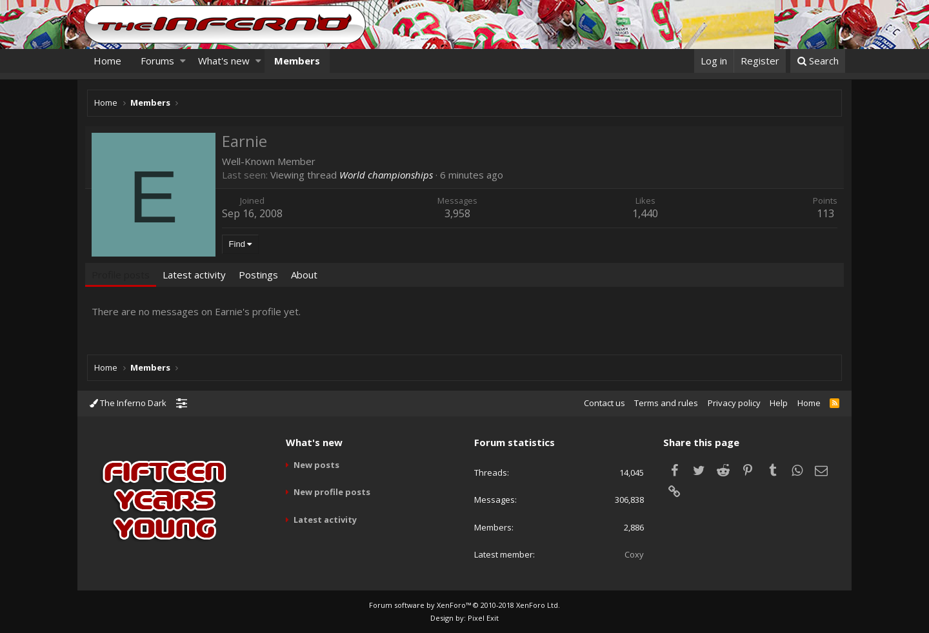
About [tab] (306, 274)
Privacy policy (734, 403)
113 (823, 213)
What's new (224, 60)
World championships (388, 174)
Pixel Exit (483, 618)
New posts (316, 465)
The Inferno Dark (128, 403)
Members (297, 60)
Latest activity (325, 519)
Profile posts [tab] (123, 274)
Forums (157, 60)
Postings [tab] (260, 274)
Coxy (634, 554)
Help (779, 403)
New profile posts (332, 492)
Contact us (604, 403)
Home (107, 60)
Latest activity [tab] (196, 274)
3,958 (458, 213)
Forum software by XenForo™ (464, 605)
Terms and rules (666, 403)
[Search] (817, 61)
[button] (183, 61)
